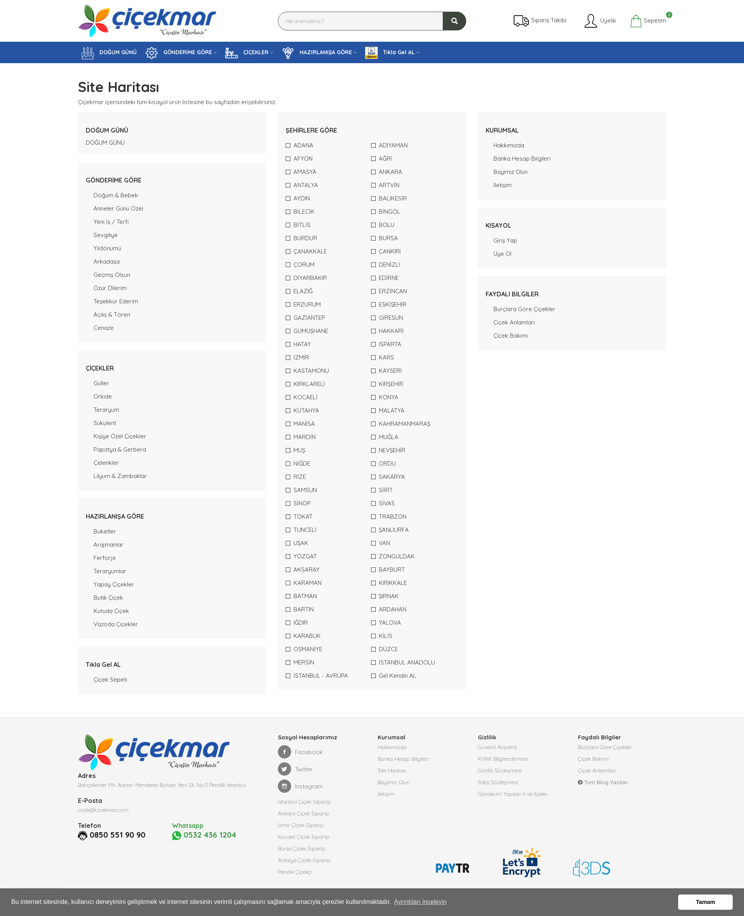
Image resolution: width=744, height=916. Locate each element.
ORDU (387, 463)
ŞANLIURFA (394, 529)
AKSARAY (306, 569)
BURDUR (305, 238)
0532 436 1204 (204, 835)
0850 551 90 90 (117, 835)
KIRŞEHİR (391, 384)
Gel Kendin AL (397, 675)
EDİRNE (389, 278)
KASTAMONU (311, 370)
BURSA (388, 238)
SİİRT (386, 490)
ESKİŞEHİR (392, 304)
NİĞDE (301, 463)
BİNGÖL (389, 211)
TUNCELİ (304, 529)
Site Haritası (392, 770)
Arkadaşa (107, 261)
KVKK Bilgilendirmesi (503, 758)
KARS (386, 357)
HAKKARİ (391, 331)
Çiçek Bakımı (510, 335)
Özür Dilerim (110, 288)
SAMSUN (305, 490)
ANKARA (390, 171)
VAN (384, 543)
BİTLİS (302, 225)
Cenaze (104, 327)
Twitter (295, 769)
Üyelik (599, 21)
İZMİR (301, 357)
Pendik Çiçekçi (295, 871)
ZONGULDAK (397, 556)
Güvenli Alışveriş (497, 747)
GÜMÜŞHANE (310, 331)
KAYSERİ (390, 370)
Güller (101, 383)
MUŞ (299, 450)
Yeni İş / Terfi (111, 221)
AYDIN (301, 198)
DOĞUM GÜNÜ (109, 53)
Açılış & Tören (112, 314)
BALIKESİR (393, 198)
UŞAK (300, 543)
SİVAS (387, 503)
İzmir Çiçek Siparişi (301, 825)
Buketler (105, 531)
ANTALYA (305, 185)
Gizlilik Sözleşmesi (499, 770)
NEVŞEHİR (392, 450)
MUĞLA (388, 437)
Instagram (300, 786)
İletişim (502, 185)
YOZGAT (305, 556)
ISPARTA (390, 344)
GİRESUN (391, 317)
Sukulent (105, 423)
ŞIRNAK (389, 596)
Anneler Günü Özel (118, 208)
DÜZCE (388, 649)
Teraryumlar (110, 571)
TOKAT (303, 516)
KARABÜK (307, 636)
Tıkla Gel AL (390, 53)
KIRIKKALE (393, 582)
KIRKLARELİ (309, 384)
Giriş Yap (505, 240)
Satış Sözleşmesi (498, 782)
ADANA (303, 145)
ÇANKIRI (390, 251)
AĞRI (385, 158)
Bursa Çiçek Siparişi (301, 848)
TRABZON (392, 516)
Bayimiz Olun (510, 171)
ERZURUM (307, 304)
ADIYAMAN (393, 145)
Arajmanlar (109, 544)
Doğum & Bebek (116, 195)
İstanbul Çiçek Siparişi (304, 801)
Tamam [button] (705, 902)
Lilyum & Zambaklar (120, 476)
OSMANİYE (307, 649)
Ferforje (105, 558)
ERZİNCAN (393, 291)
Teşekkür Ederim (116, 301)
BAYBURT (392, 569)
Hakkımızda (508, 145)
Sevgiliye (106, 235)
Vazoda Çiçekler (116, 624)
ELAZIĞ (303, 291)
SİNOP (302, 503)
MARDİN (304, 437)
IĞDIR (300, 622)
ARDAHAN (392, 609)
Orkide (103, 396)
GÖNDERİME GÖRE (178, 53)
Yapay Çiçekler (114, 584)
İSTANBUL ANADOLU (407, 662)
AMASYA (304, 171)
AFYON (303, 158)
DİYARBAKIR (310, 278)
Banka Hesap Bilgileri (522, 158)
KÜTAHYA (306, 410)
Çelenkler (106, 462)
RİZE (299, 476)
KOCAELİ (305, 397)
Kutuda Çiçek (111, 611)
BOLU (386, 225)
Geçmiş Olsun (112, 274)
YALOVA (390, 622)
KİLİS (385, 636)
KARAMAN (307, 582)
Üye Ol (502, 253)
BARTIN (303, 609)
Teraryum (106, 409)
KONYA (388, 397)
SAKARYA (392, 476)
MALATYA (392, 410)
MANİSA (304, 423)
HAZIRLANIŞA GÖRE (317, 53)
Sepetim (648, 21)
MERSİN (303, 662)
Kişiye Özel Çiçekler (120, 436)
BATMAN (305, 596)
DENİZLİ (389, 264)
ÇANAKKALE (310, 251)
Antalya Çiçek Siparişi (304, 860)
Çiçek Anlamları (514, 322)
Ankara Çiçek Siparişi (303, 813)
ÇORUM (304, 264)
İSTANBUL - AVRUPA (320, 675)
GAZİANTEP (309, 317)
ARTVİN (389, 185)
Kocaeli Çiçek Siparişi (303, 836)
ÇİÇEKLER (247, 53)
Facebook (300, 751)
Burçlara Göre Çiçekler (524, 309)
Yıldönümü (107, 248)
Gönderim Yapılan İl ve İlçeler (513, 793)
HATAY (302, 344)
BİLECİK (304, 211)
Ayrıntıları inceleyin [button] (420, 901)
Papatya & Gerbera (120, 449)
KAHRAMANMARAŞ (404, 423)
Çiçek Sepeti (110, 679)
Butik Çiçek (108, 597)
